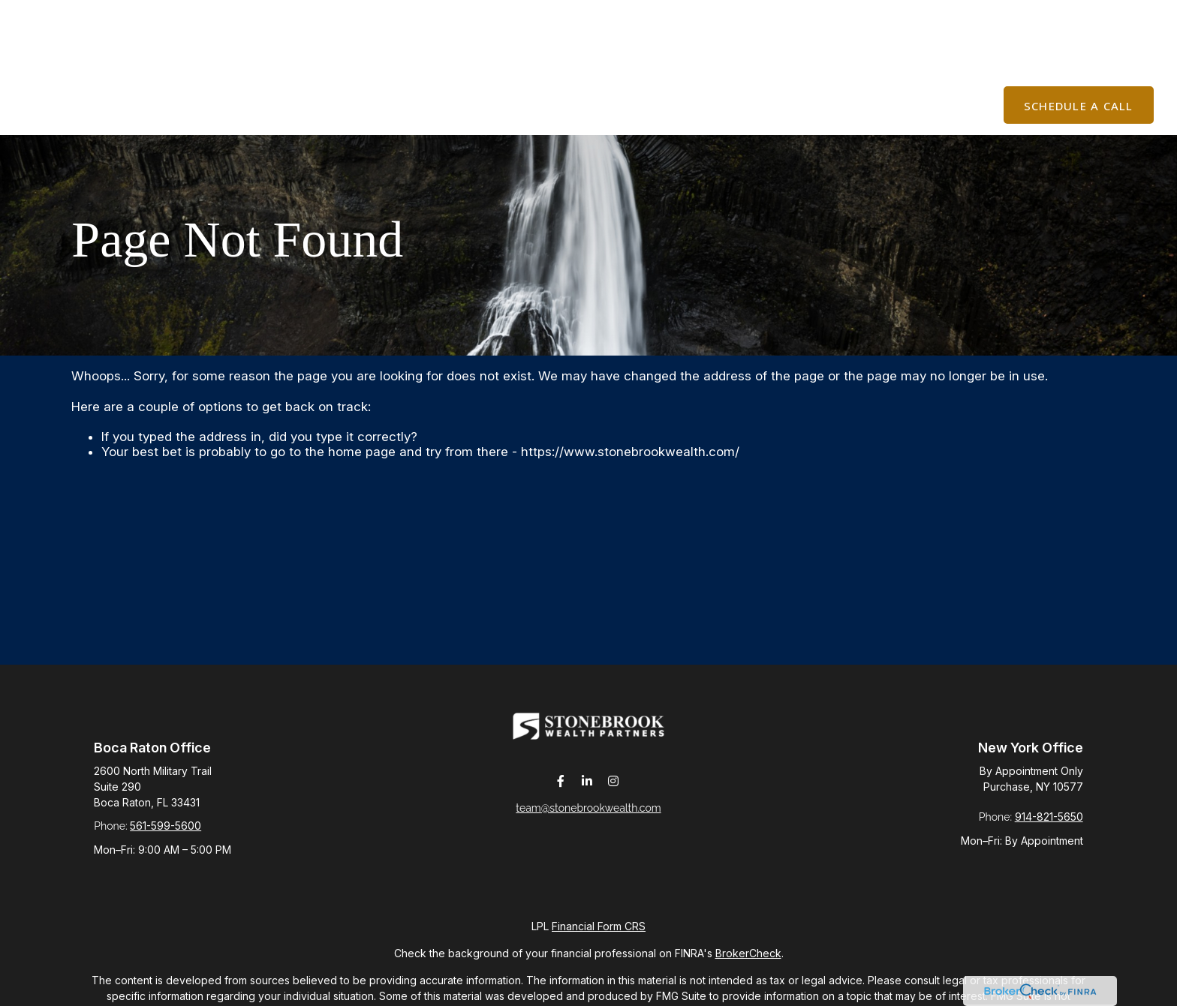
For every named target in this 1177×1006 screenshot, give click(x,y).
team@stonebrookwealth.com (588, 818)
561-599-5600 (165, 825)
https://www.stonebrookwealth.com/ (630, 451)
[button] (444, 60)
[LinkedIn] (587, 791)
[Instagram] (614, 791)
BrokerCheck (748, 953)
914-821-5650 (1049, 816)
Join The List (979, 15)
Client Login (1098, 15)
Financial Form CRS (599, 926)
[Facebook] (561, 791)
